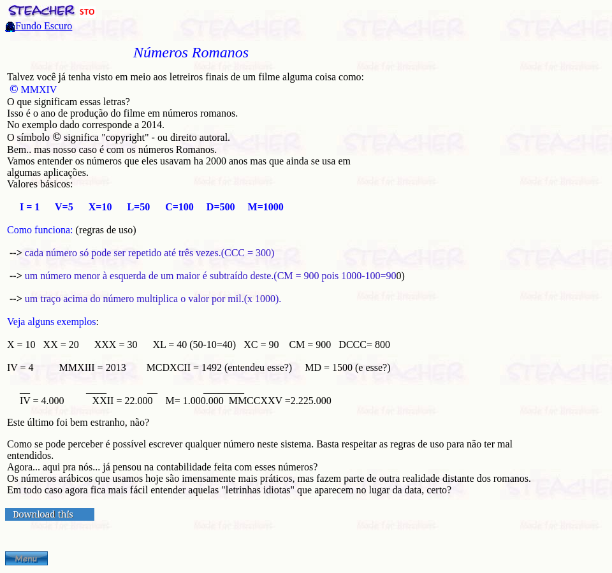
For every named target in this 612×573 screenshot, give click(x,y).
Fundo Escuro (43, 25)
